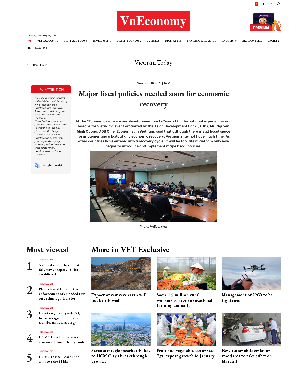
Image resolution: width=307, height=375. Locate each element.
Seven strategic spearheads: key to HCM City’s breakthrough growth (120, 356)
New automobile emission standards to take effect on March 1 (247, 356)
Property (229, 40)
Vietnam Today (75, 40)
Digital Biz (173, 40)
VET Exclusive (47, 40)
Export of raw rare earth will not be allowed (118, 297)
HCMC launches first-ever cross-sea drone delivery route (62, 339)
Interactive (37, 48)
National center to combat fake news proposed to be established (59, 269)
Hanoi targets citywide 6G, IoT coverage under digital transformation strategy (59, 318)
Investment (102, 40)
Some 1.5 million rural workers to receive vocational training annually (184, 300)
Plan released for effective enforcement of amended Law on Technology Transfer (62, 294)
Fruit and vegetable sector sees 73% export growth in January (185, 353)
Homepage (36, 65)
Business (153, 40)
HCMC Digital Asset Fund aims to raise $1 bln (59, 359)
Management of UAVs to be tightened (247, 297)
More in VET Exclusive (130, 249)
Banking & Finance (201, 40)
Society (273, 40)
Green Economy (129, 40)
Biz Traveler (252, 40)
